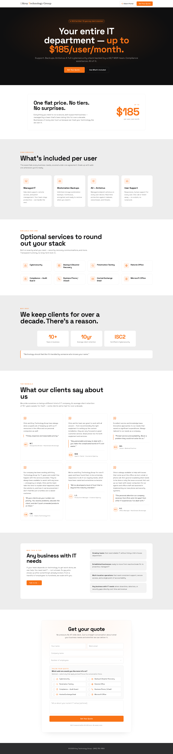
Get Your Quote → (74, 71)
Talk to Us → (34, 583)
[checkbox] (54, 679)
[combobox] (86, 660)
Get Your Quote (144, 4)
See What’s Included (97, 71)
